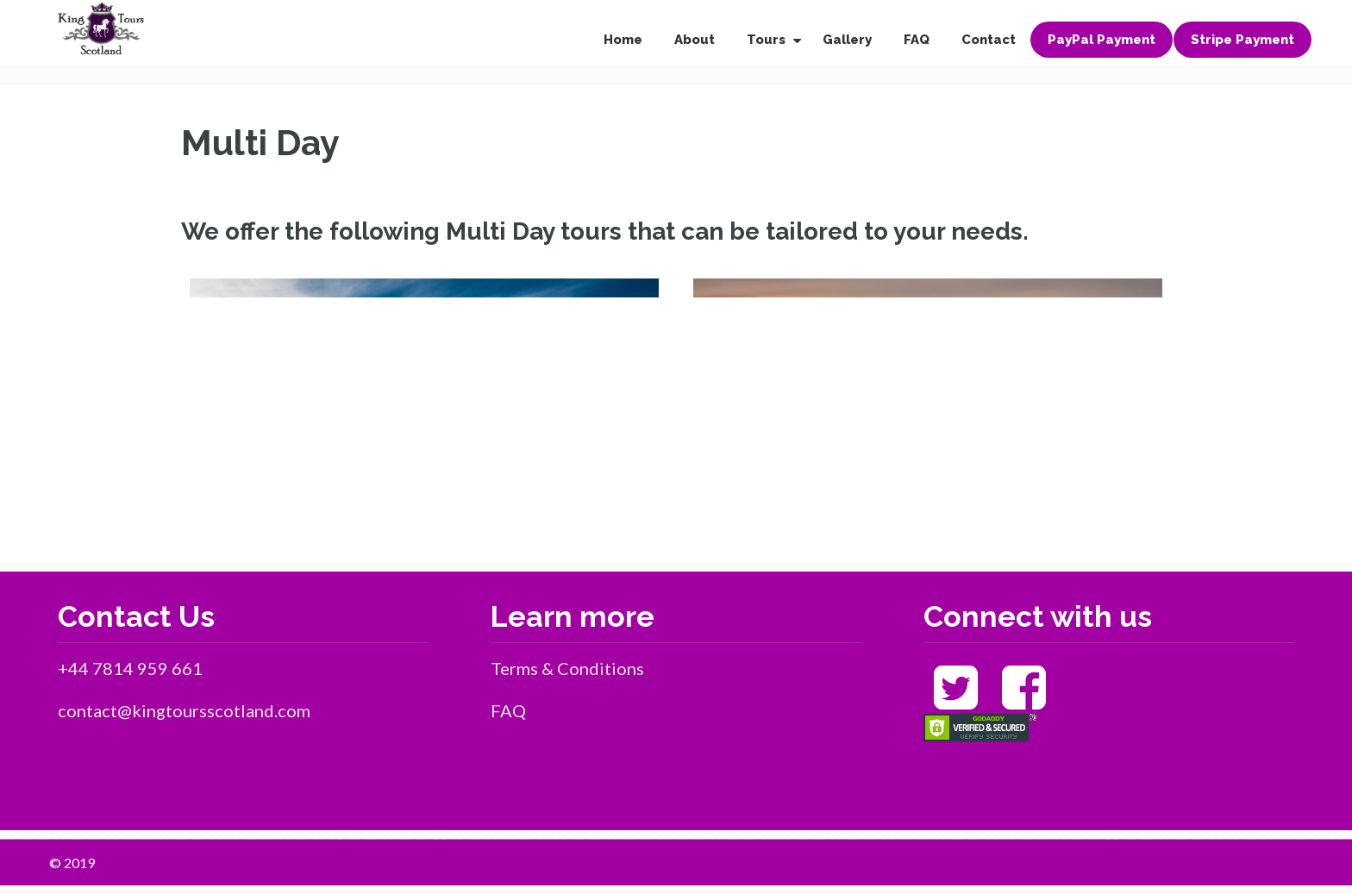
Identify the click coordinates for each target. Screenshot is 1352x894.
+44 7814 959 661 (130, 668)
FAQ (508, 710)
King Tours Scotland (101, 29)
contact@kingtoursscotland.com (184, 710)
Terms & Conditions (567, 668)
